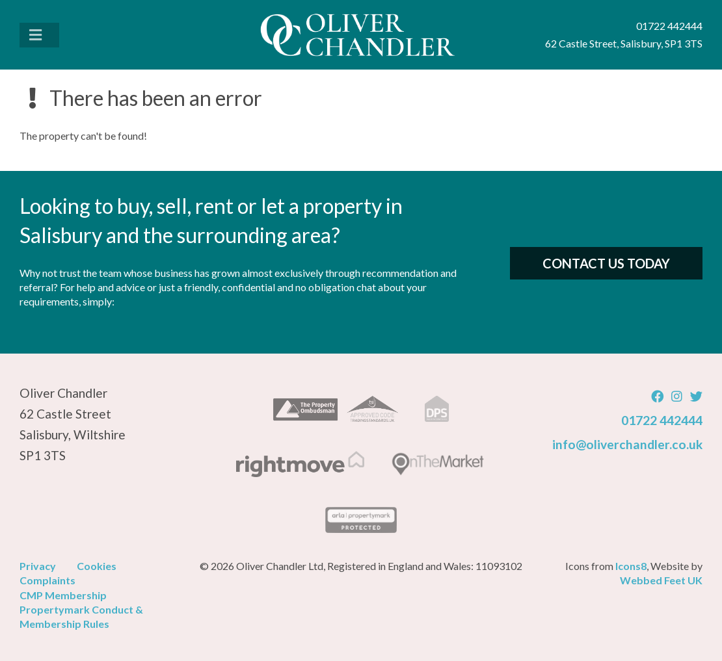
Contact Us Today (606, 263)
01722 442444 (661, 420)
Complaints (47, 580)
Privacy (38, 566)
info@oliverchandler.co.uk (627, 444)
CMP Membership (63, 595)
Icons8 (631, 566)
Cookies (96, 566)
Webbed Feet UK (661, 580)
